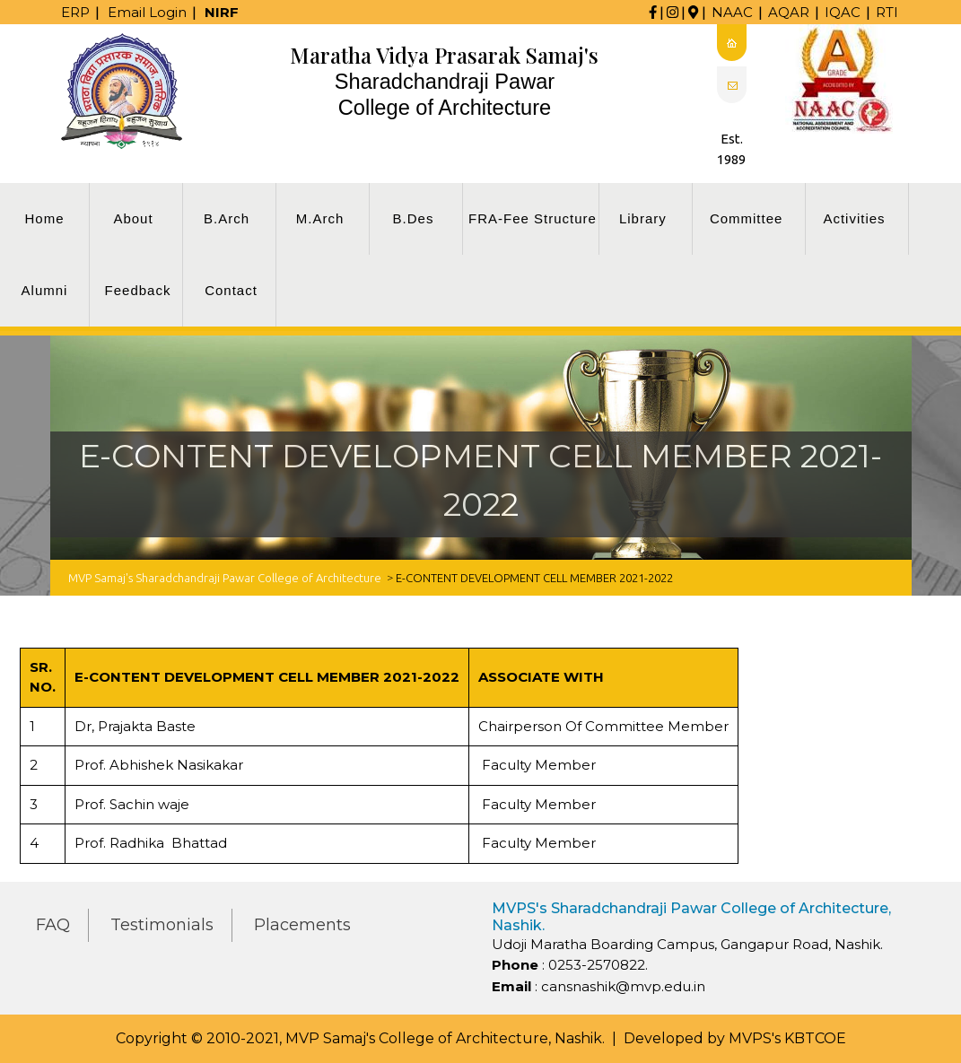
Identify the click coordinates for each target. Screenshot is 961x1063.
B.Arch (226, 218)
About (133, 218)
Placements (302, 925)
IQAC (843, 12)
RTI (887, 12)
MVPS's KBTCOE (787, 1038)
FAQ (53, 925)
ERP (75, 12)
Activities (854, 218)
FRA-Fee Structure (532, 218)
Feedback (138, 290)
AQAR (788, 12)
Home (44, 218)
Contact (231, 290)
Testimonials (162, 925)
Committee (746, 218)
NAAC (732, 12)
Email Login (147, 12)
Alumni (45, 290)
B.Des (413, 218)
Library (643, 218)
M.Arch (320, 218)
